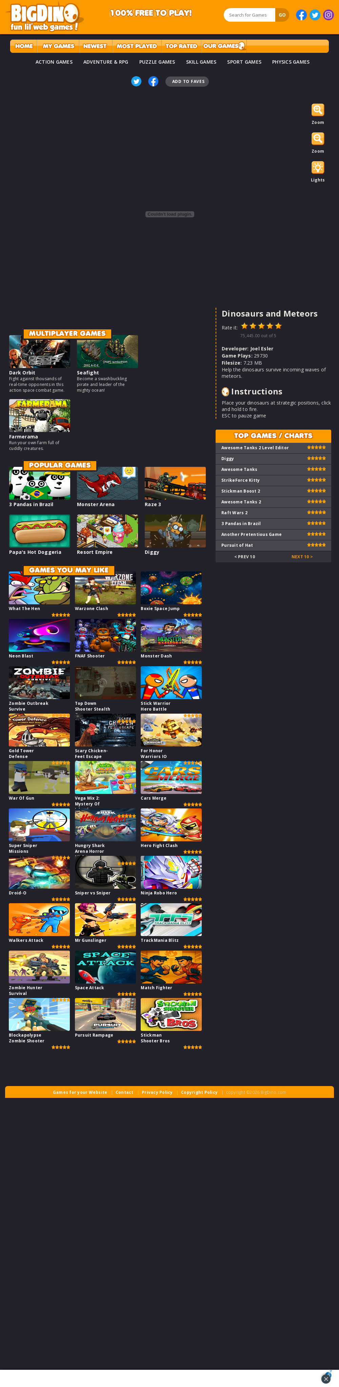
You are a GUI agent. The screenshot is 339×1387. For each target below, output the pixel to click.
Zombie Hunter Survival (25, 990)
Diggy (152, 552)
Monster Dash (156, 656)
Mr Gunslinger (90, 940)
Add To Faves (188, 81)
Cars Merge (153, 798)
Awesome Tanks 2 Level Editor (255, 448)
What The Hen (24, 608)
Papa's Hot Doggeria (35, 552)
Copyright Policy (199, 1092)
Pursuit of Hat (237, 545)
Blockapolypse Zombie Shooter (27, 1038)
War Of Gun (22, 798)
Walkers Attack (26, 940)
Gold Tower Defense (21, 753)
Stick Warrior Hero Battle (156, 706)
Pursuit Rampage (94, 1035)
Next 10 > (302, 557)
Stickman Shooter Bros (155, 1038)
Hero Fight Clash (159, 845)
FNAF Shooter (90, 656)
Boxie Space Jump (160, 608)
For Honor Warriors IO (154, 753)
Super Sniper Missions (23, 848)
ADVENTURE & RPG (105, 62)
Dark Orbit (22, 372)
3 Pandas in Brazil (31, 504)
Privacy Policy (157, 1092)
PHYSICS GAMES (291, 62)
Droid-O (17, 893)
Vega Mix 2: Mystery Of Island (87, 803)
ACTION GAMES (54, 62)
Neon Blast (21, 656)
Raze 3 (153, 504)
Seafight (88, 372)
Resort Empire (95, 552)
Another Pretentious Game (251, 534)
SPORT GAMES (244, 62)
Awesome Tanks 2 (241, 502)
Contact (125, 1092)
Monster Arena (96, 504)
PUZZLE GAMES (157, 62)
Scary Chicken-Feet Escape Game (91, 756)
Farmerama (23, 436)
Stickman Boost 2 (240, 491)
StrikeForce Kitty (240, 480)
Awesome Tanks (239, 469)
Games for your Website (80, 1092)
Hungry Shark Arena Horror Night (90, 851)
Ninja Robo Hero (159, 893)
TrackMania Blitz (160, 940)
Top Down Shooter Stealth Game (93, 709)
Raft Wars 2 (234, 513)
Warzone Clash (91, 608)
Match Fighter (156, 988)
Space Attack (89, 988)
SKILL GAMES (201, 62)
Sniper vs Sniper (93, 893)
